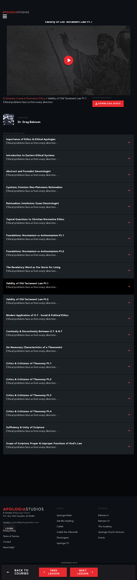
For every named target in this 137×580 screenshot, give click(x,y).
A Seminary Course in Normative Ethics (24, 98)
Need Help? (9, 547)
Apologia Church (22, 513)
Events (101, 538)
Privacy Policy (9, 531)
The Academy (105, 527)
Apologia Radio (64, 515)
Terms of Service (11, 536)
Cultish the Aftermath (67, 532)
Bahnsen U (103, 515)
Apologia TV (63, 543)
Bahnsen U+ (104, 521)
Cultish (60, 527)
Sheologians (63, 538)
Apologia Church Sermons (111, 532)
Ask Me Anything (65, 521)
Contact (7, 542)
